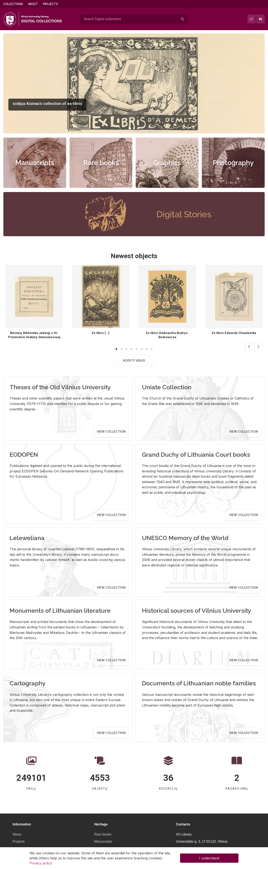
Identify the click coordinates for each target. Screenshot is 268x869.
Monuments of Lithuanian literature (60, 610)
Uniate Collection (166, 387)
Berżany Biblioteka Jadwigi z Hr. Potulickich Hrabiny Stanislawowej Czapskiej (34, 337)
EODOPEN (24, 454)
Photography (233, 162)
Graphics (167, 162)
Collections (13, 4)
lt (251, 19)
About (33, 4)
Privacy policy (41, 863)
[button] (130, 128)
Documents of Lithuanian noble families (199, 683)
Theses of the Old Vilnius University (60, 387)
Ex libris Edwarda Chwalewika (234, 333)
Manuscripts (34, 162)
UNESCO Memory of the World (185, 538)
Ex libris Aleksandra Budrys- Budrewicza (167, 335)
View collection (111, 431)
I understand (209, 858)
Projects (50, 4)
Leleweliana (27, 538)
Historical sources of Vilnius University (196, 610)
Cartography (28, 683)
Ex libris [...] (100, 333)
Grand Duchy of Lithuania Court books (196, 454)
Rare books (101, 162)
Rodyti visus (134, 360)
